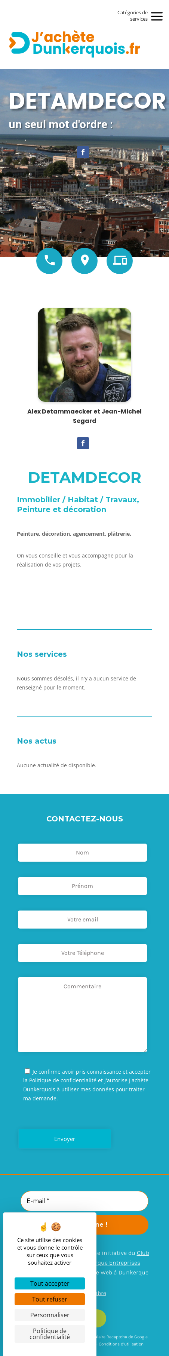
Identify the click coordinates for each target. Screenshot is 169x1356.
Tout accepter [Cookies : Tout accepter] (50, 1283)
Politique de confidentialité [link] (50, 1334)
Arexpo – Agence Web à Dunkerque (102, 1272)
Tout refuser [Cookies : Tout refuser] (49, 1299)
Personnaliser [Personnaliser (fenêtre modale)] (50, 1315)
